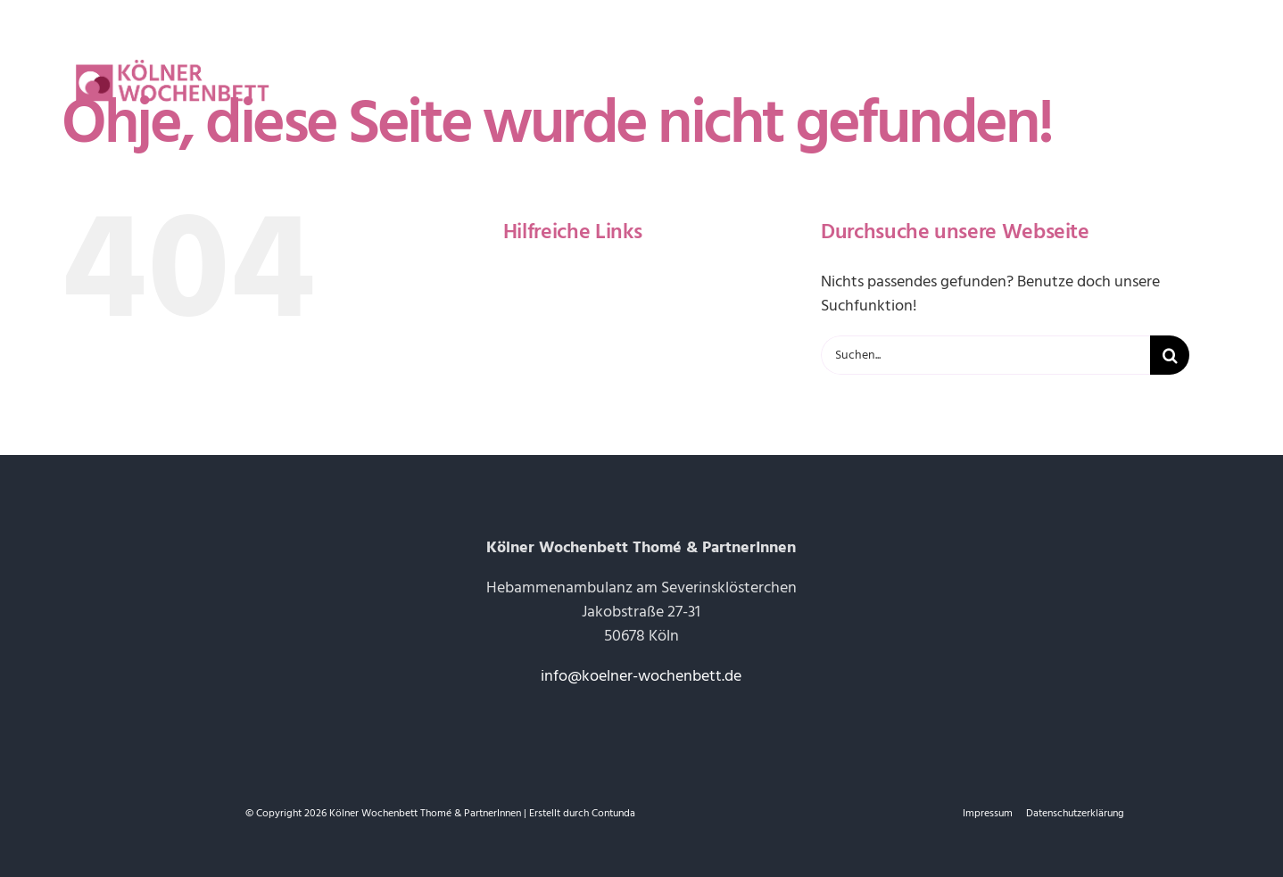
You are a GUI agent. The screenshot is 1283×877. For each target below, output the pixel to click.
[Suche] (1169, 355)
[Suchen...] (985, 355)
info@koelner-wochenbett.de (641, 676)
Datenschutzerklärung (1075, 813)
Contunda (613, 813)
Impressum (988, 813)
